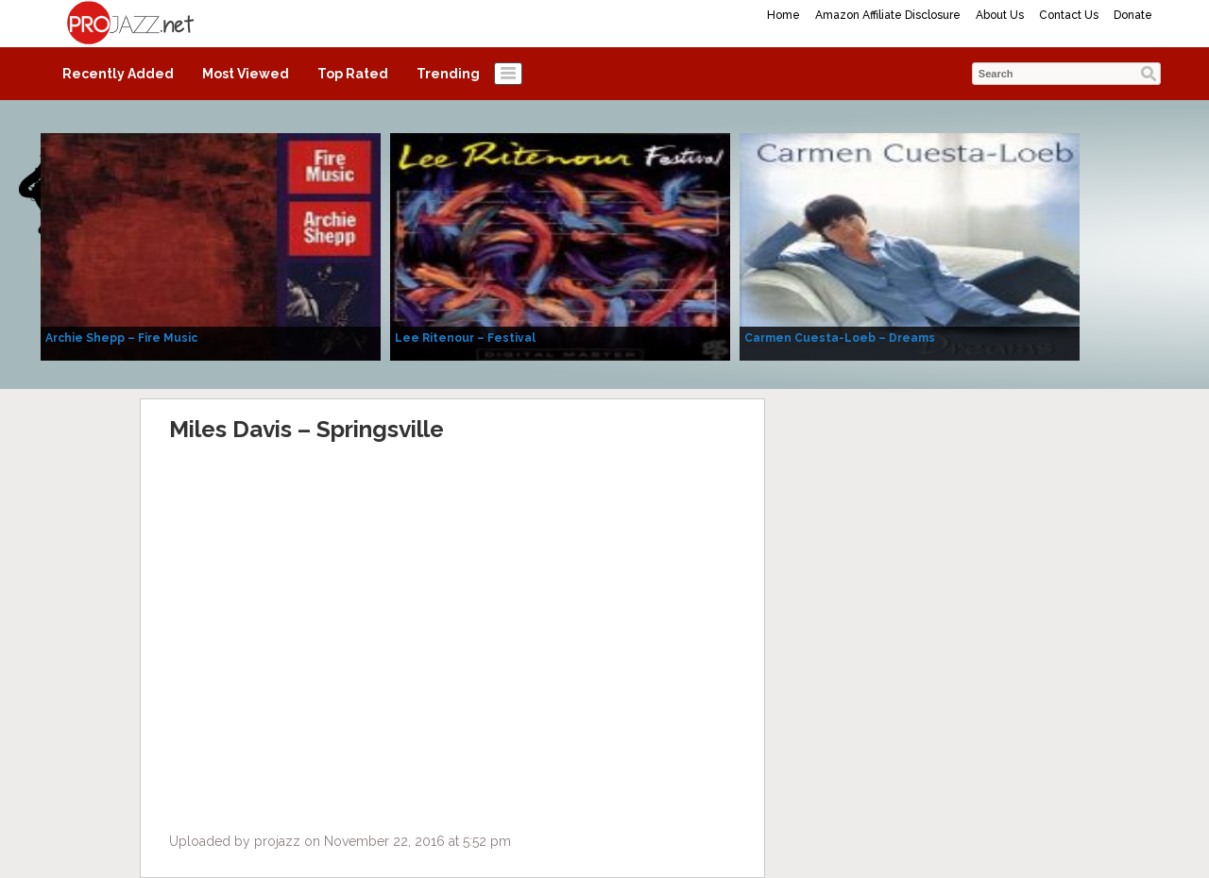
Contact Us (1068, 15)
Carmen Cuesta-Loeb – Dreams (839, 338)
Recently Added (118, 73)
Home (783, 15)
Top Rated (352, 73)
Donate (1133, 15)
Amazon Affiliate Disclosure (888, 15)
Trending (448, 73)
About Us (1000, 15)
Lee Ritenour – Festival (465, 338)
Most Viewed (245, 73)
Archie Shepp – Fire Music (121, 338)
